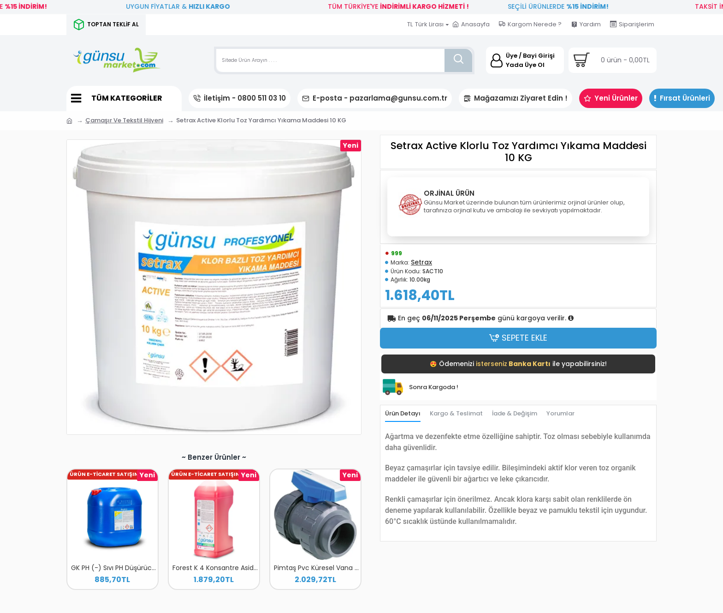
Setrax (421, 263)
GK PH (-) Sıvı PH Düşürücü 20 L (114, 568)
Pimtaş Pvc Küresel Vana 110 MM (317, 568)
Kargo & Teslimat (456, 415)
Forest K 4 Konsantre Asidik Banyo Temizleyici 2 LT (215, 568)
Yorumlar (560, 415)
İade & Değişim (514, 415)
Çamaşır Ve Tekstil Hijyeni (124, 120)
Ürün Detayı (403, 415)
